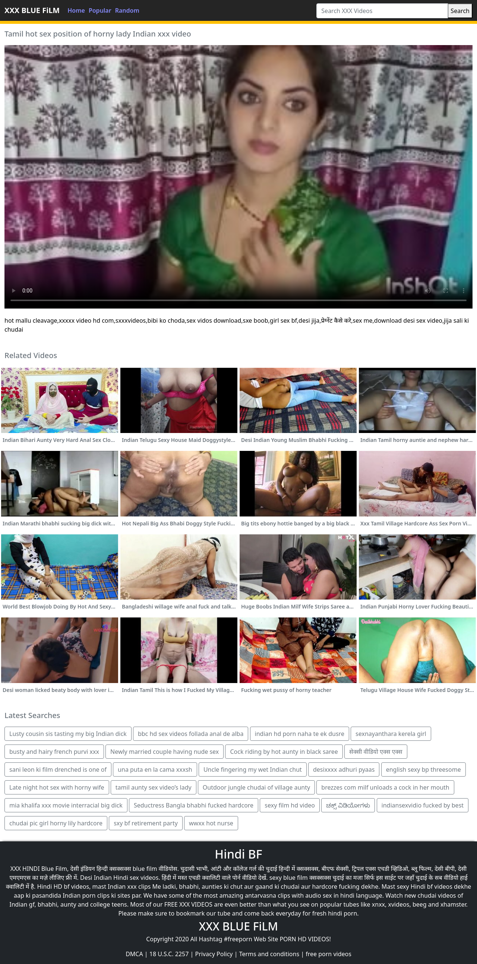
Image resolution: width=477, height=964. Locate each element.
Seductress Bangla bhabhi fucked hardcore (193, 805)
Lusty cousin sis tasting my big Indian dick (68, 734)
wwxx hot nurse (211, 823)
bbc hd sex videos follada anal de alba (191, 734)
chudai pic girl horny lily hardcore (55, 823)
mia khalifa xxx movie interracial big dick (66, 805)
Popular (100, 10)
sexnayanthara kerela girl (391, 734)
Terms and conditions (269, 954)
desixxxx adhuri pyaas (344, 769)
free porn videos (328, 954)
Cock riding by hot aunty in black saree (284, 752)
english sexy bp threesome (423, 769)
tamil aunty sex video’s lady (154, 787)
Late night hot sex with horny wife (56, 787)
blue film (145, 869)
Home (76, 10)
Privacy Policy (214, 954)
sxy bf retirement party (146, 823)
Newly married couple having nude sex (164, 752)
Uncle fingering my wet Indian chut (252, 769)
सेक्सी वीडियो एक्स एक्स (375, 752)
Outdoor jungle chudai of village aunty (256, 787)
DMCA (134, 954)
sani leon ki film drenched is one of (58, 769)
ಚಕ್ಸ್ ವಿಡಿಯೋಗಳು (348, 805)
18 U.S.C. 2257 (169, 954)
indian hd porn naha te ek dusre (299, 734)
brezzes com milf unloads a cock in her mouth (385, 787)
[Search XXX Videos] (382, 10)
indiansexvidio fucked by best (423, 805)
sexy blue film (288, 877)
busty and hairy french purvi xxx (54, 752)
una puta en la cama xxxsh (155, 769)
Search (460, 11)
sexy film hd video (290, 805)
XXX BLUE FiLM (32, 10)
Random (127, 10)
